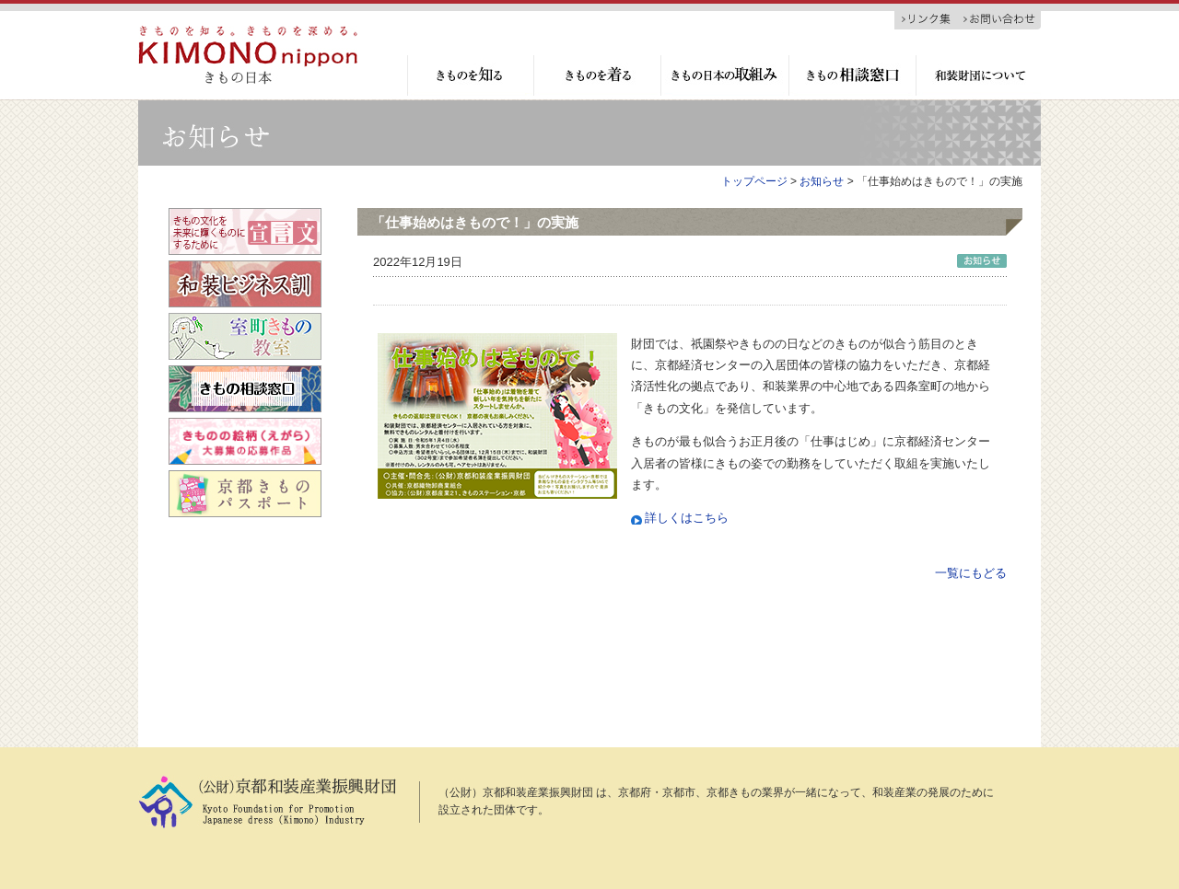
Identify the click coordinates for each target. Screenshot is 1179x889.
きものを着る (596, 75)
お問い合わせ (1000, 19)
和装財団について (978, 75)
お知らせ (822, 181)
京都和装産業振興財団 (247, 55)
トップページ (754, 181)
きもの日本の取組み (724, 75)
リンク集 (927, 19)
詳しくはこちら (687, 518)
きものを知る (470, 75)
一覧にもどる (971, 573)
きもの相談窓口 (852, 75)
